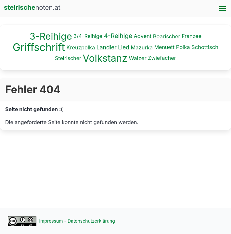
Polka (183, 47)
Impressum (51, 221)
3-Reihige (51, 36)
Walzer (137, 58)
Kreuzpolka (81, 47)
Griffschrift (39, 47)
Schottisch (204, 47)
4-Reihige (118, 36)
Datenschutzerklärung (91, 221)
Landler (106, 47)
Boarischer (166, 36)
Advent (143, 36)
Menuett (164, 47)
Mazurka (142, 47)
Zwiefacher (162, 58)
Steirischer (68, 58)
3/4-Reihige (87, 36)
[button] (222, 8)
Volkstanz (105, 58)
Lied (123, 47)
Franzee (191, 36)
